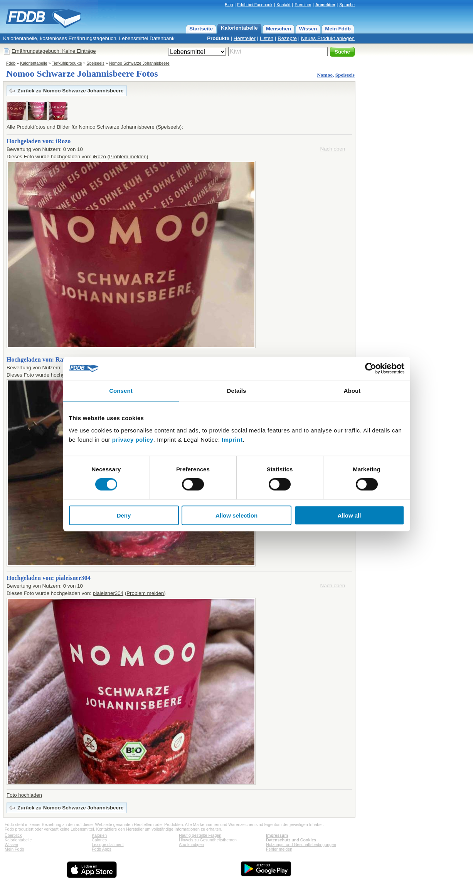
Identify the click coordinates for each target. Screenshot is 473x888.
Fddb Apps (101, 849)
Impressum (277, 835)
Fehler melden (279, 849)
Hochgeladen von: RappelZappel (50, 359)
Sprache (347, 4)
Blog (229, 4)
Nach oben (332, 149)
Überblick (13, 835)
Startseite (201, 29)
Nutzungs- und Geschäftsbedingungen (301, 844)
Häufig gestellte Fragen (200, 835)
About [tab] (352, 390)
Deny (124, 515)
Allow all (349, 515)
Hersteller (245, 38)
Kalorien (99, 835)
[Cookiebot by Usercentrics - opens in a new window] (370, 368)
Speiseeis (95, 63)
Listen (267, 38)
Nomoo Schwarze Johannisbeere (139, 63)
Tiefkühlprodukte (67, 63)
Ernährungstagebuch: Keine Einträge (54, 51)
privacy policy (132, 439)
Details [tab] (236, 390)
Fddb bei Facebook (254, 4)
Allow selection (236, 515)
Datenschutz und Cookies (291, 840)
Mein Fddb (338, 29)
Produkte (218, 38)
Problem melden (127, 156)
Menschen (278, 29)
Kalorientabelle (239, 28)
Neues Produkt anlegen (328, 38)
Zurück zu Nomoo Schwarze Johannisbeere (70, 91)
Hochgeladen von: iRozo (39, 141)
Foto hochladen (24, 795)
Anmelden (325, 4)
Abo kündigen (191, 844)
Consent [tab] (121, 390)
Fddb (10, 63)
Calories (99, 840)
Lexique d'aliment (108, 844)
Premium (303, 4)
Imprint (232, 439)
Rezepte (287, 38)
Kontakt (283, 4)
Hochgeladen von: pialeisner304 (49, 578)
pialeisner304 (108, 593)
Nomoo (325, 75)
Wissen (308, 29)
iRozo (99, 156)
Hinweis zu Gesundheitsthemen (208, 840)
